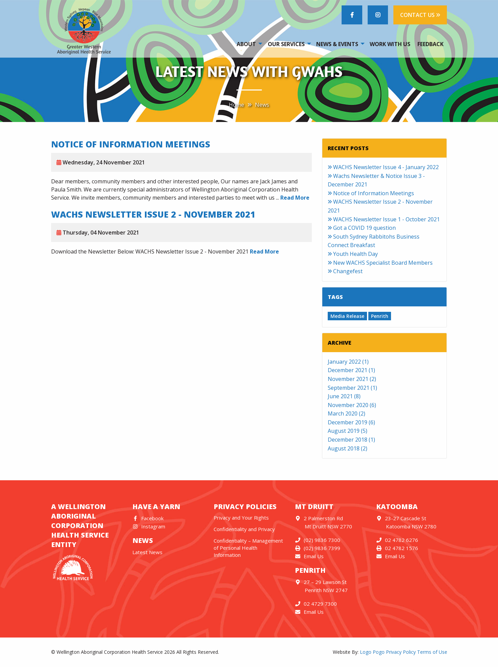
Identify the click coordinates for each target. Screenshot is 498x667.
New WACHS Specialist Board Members (380, 262)
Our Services (286, 44)
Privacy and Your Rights (241, 517)
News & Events (337, 44)
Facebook (148, 518)
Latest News (147, 552)
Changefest (345, 271)
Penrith (379, 316)
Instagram (149, 526)
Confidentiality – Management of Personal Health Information (248, 547)
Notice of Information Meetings (130, 144)
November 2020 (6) (352, 405)
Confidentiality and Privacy (244, 529)
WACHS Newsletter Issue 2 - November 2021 (153, 214)
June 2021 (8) (344, 396)
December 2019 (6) (351, 422)
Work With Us (390, 44)
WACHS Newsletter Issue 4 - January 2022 (383, 167)
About (246, 44)
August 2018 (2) (347, 448)
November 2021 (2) (352, 379)
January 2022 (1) (348, 361)
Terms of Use (432, 652)
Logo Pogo (372, 652)
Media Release (347, 316)
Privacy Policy (401, 652)
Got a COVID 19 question (362, 227)
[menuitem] (248, 44)
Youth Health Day (353, 254)
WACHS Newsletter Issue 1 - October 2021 (384, 219)
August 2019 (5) (347, 430)
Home (236, 104)
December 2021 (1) (351, 370)
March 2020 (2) (346, 413)
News (262, 104)
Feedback (430, 44)
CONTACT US (420, 15)
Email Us (309, 556)
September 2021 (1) (352, 387)
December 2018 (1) (351, 439)
